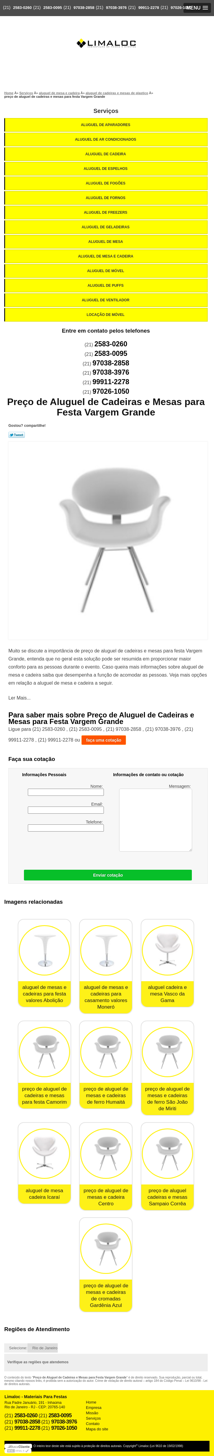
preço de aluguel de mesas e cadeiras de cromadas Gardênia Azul (106, 1295)
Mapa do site (97, 1429)
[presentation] (60, 849)
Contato (93, 1423)
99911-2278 (148, 7)
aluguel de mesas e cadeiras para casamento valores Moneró (106, 997)
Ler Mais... (19, 697)
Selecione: (18, 1348)
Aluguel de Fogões (106, 183)
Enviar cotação (108, 875)
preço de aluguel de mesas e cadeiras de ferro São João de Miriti (167, 1098)
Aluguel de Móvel (106, 271)
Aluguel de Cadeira (106, 154)
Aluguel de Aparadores (106, 125)
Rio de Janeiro (44, 1348)
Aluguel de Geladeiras (106, 227)
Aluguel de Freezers (106, 212)
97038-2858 (84, 7)
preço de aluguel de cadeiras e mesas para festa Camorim (44, 1095)
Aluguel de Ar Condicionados (106, 139)
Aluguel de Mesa (106, 242)
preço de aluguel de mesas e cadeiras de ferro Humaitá (106, 1095)
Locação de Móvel (106, 315)
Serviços (105, 111)
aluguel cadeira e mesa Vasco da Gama (167, 993)
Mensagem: (155, 818)
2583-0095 (52, 7)
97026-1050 (181, 7)
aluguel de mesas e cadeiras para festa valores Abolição (44, 993)
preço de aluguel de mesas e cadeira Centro (106, 1197)
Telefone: (66, 826)
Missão (92, 1413)
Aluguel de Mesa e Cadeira (106, 256)
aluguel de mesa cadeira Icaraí (44, 1194)
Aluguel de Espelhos (106, 169)
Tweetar (16, 435)
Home (91, 1402)
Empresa (93, 1407)
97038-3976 (116, 7)
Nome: (66, 790)
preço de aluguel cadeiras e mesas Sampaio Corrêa (167, 1197)
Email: (66, 808)
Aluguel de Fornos (106, 198)
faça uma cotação (104, 740)
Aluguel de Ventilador (106, 300)
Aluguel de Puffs (106, 285)
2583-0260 (22, 7)
